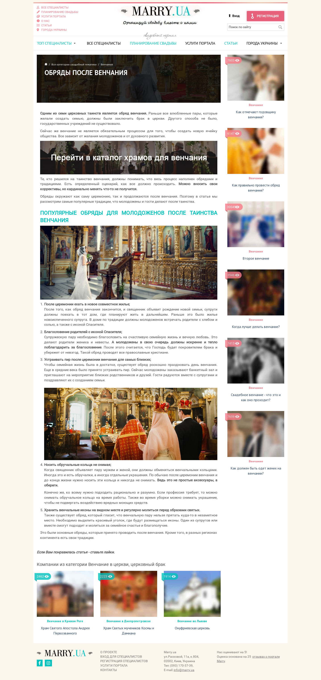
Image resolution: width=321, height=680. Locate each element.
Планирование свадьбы (153, 43)
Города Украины (262, 43)
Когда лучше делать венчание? (256, 326)
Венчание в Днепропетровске (129, 621)
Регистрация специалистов (124, 661)
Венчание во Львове (192, 621)
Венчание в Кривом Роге (65, 621)
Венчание (256, 105)
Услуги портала (200, 43)
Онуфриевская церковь (192, 628)
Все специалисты (104, 43)
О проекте (108, 652)
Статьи (230, 43)
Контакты (108, 670)
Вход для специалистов (121, 656)
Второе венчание (256, 258)
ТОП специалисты (54, 43)
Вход (235, 16)
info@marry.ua (184, 670)
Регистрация (268, 16)
